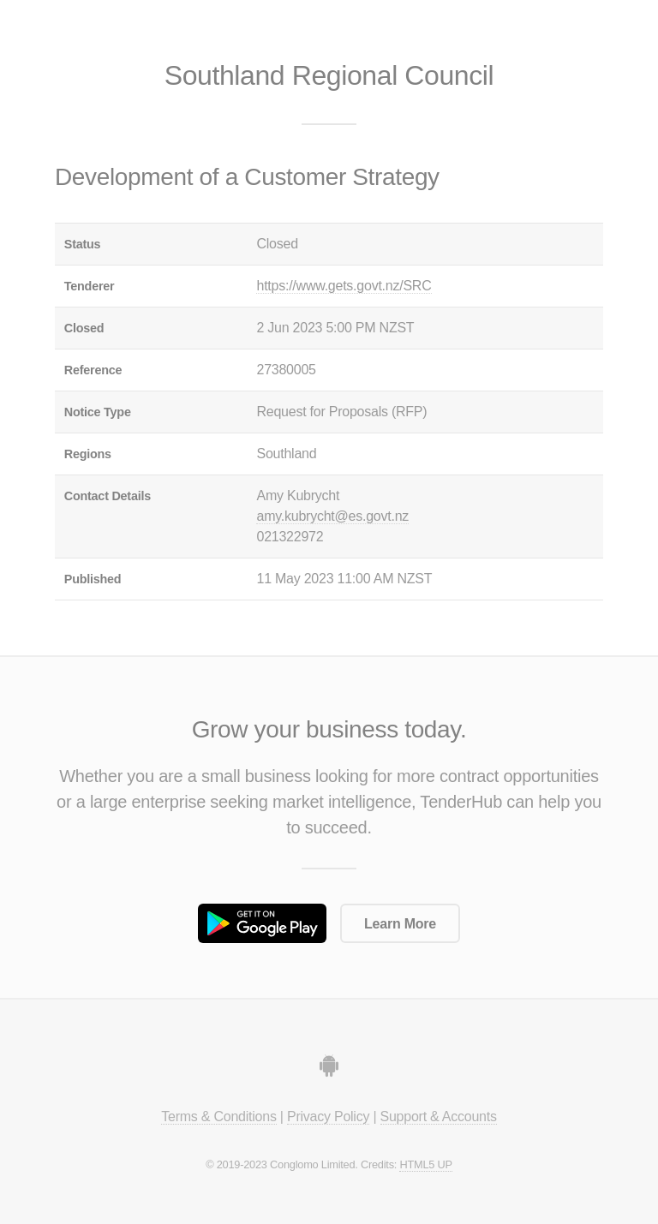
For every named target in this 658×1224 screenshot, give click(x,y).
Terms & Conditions (218, 1116)
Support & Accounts (438, 1116)
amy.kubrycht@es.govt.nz (332, 516)
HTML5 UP (425, 1164)
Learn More (400, 924)
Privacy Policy (328, 1116)
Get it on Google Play (262, 923)
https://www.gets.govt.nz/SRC (343, 285)
